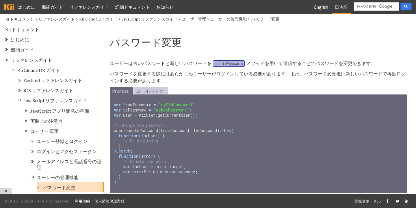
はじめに (26, 7)
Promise (120, 91)
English (321, 7)
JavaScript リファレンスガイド (149, 18)
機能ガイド (52, 7)
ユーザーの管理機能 (228, 18)
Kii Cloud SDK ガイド (98, 18)
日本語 (341, 7)
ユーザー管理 (194, 18)
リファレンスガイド (89, 7)
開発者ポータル (367, 201)
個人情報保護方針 (109, 201)
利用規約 (82, 201)
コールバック (150, 91)
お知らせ (165, 7)
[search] (376, 6)
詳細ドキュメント (132, 7)
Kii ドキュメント (19, 18)
